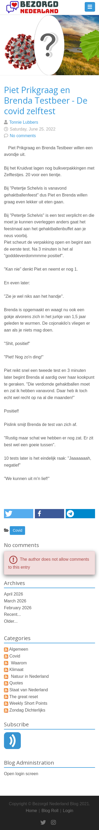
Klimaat (16, 669)
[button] (18, 513)
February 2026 (17, 608)
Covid (17, 530)
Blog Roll (49, 810)
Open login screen (21, 773)
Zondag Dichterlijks (27, 710)
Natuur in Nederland (30, 676)
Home (31, 810)
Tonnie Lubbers (23, 122)
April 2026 (13, 594)
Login (68, 810)
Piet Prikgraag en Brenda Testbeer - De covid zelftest (45, 100)
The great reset (23, 696)
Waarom (19, 663)
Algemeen (18, 649)
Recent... (12, 614)
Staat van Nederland (28, 690)
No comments (23, 135)
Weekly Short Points (28, 703)
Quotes (16, 683)
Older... (11, 621)
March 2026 (15, 601)
